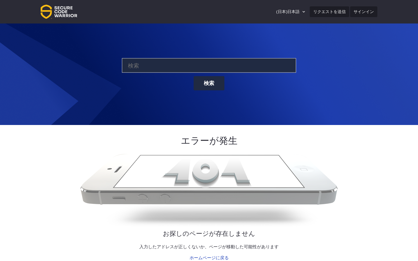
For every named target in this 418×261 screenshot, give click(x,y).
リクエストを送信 (329, 11)
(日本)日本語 (288, 11)
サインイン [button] (364, 11)
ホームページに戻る (209, 258)
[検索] (209, 65)
